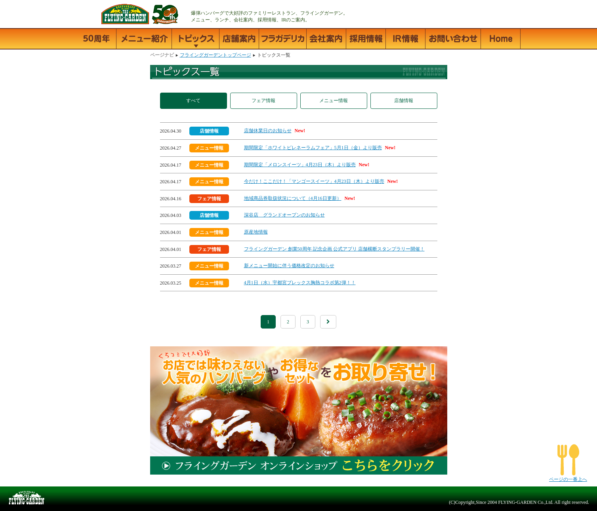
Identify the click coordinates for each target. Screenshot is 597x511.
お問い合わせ (453, 39)
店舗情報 (239, 39)
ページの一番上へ (568, 479)
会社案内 (326, 39)
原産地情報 (256, 232)
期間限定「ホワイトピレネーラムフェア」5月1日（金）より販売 (313, 147)
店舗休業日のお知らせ (268, 130)
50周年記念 (96, 39)
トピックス (195, 39)
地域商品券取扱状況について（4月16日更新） (292, 198)
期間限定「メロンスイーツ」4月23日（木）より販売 (300, 164)
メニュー (144, 39)
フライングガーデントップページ (501, 39)
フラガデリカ (283, 39)
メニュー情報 (333, 100)
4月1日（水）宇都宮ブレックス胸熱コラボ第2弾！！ (300, 282)
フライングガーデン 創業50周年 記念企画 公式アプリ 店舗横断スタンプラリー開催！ (334, 249)
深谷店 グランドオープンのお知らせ (284, 215)
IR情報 (405, 39)
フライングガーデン (89, 14)
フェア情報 (263, 100)
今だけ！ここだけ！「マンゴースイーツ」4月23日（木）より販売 (314, 181)
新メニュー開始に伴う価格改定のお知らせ (289, 265)
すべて (193, 100)
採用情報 (366, 39)
